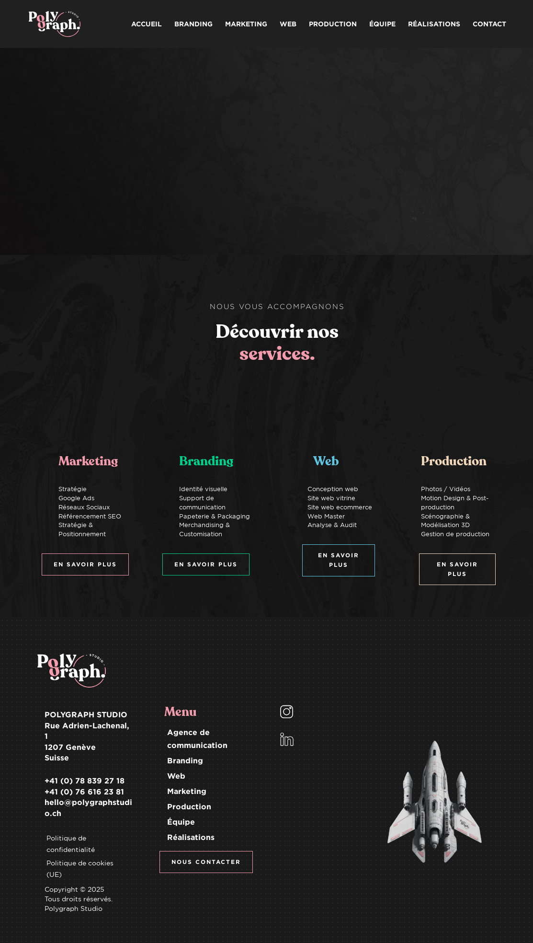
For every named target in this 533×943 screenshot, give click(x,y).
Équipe (181, 821)
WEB (288, 24)
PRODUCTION (333, 24)
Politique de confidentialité (70, 843)
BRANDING (193, 24)
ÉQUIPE (382, 24)
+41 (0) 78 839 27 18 (85, 780)
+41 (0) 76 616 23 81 (84, 791)
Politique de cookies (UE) (79, 868)
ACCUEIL (146, 24)
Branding (185, 760)
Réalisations (191, 837)
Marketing (186, 791)
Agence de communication (197, 738)
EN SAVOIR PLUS (85, 564)
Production (189, 806)
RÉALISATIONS (434, 24)
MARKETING (246, 24)
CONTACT (489, 24)
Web (176, 775)
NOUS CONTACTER (206, 862)
